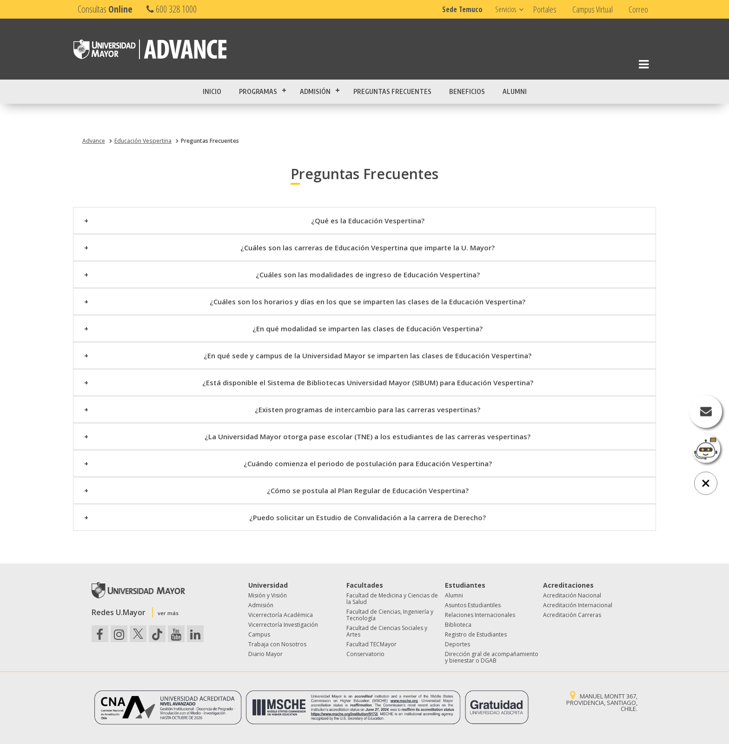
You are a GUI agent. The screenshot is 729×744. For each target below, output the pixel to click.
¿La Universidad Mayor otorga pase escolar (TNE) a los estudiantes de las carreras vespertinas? (367, 436)
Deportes (457, 644)
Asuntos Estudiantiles (473, 605)
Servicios (505, 9)
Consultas (105, 9)
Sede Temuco (462, 9)
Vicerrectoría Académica (280, 615)
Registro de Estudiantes (476, 634)
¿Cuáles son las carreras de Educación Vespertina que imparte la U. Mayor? (367, 247)
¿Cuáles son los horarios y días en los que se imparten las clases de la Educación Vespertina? (367, 301)
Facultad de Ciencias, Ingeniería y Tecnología (389, 615)
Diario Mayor (265, 654)
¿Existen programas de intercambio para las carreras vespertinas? (367, 409)
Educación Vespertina (142, 141)
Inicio (212, 91)
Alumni (515, 91)
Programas (258, 91)
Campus (259, 634)
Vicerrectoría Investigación (283, 625)
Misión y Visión (267, 595)
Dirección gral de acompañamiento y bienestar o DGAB (491, 657)
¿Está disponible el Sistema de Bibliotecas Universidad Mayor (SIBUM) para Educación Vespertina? (366, 382)
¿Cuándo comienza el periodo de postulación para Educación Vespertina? (367, 463)
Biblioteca (458, 625)
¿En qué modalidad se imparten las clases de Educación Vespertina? (367, 328)
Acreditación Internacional (577, 605)
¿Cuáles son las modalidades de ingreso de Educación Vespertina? (367, 274)
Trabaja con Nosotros (277, 644)
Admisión (315, 91)
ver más (168, 613)
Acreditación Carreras (572, 615)
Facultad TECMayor (371, 644)
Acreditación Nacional (572, 595)
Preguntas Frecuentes (392, 91)
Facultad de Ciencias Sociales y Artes (386, 631)
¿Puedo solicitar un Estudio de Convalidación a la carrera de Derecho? (367, 517)
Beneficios (467, 91)
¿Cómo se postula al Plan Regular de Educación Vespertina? (367, 490)
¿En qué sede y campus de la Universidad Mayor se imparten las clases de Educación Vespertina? (367, 355)
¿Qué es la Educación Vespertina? (367, 220)
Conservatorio (365, 654)
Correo (638, 9)
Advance (92, 141)
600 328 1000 (171, 9)
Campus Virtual (592, 9)
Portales (545, 9)
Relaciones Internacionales (480, 615)
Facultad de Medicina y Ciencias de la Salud (392, 598)
